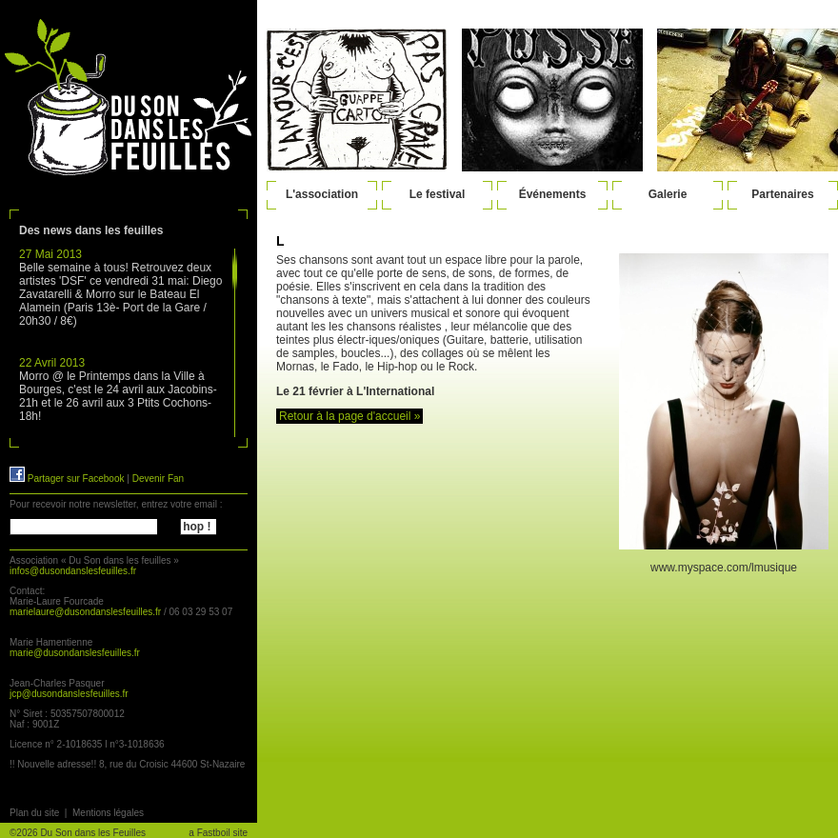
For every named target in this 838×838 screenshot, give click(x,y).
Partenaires (782, 194)
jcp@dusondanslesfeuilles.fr (69, 693)
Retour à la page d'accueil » (349, 416)
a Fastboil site (218, 833)
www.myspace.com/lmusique (723, 567)
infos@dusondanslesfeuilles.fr (73, 571)
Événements (553, 194)
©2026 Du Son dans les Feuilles (78, 833)
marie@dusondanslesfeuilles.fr (75, 653)
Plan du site (34, 813)
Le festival (437, 194)
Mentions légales (108, 813)
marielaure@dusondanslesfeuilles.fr (85, 612)
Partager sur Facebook (67, 478)
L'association (322, 194)
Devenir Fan (158, 478)
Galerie (668, 194)
